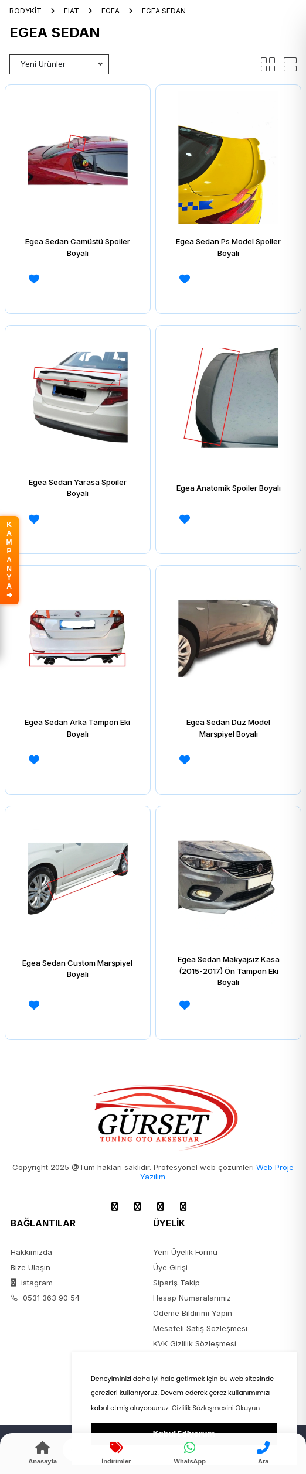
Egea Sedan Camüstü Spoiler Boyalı (77, 247)
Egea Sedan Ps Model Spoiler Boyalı (228, 247)
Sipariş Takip (176, 1282)
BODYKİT (25, 10)
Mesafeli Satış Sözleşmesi (200, 1328)
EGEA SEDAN (164, 10)
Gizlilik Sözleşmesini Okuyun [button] (216, 1408)
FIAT (71, 10)
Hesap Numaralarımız (192, 1297)
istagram (32, 1282)
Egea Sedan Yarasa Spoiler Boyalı (78, 487)
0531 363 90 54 (45, 1297)
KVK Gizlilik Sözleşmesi (194, 1343)
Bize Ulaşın (30, 1267)
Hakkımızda (31, 1252)
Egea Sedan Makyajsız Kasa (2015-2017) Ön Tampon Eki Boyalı (229, 971)
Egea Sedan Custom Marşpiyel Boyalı (77, 968)
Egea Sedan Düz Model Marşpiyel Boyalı (228, 727)
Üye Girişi (170, 1267)
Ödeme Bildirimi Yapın (192, 1313)
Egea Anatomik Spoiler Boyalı (228, 488)
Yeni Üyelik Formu (185, 1252)
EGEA (110, 10)
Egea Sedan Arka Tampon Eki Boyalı (77, 727)
